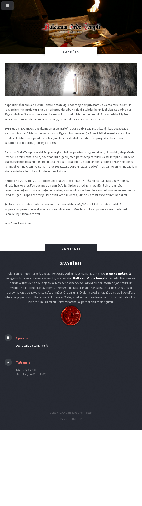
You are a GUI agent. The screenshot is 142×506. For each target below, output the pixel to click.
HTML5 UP (76, 419)
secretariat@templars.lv (32, 345)
